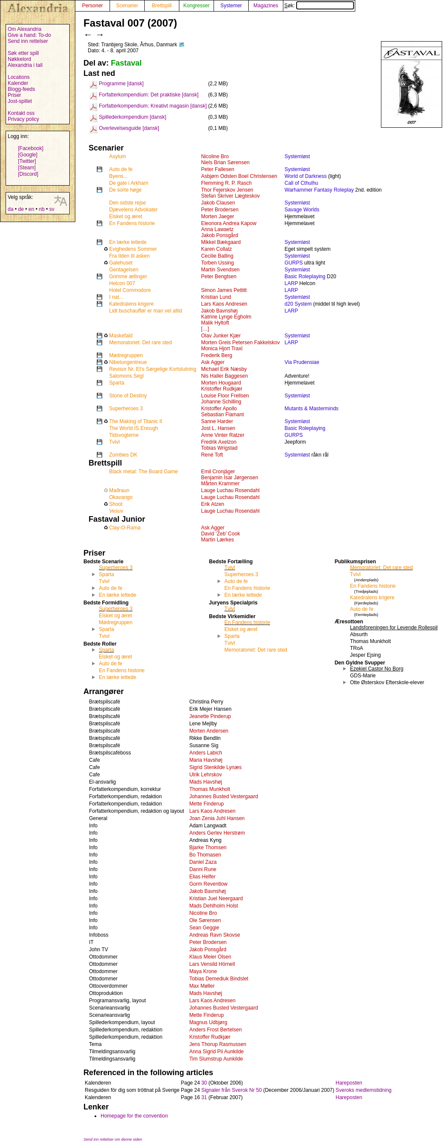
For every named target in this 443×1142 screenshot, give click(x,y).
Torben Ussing (217, 263)
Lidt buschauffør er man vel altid (145, 311)
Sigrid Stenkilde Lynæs (215, 767)
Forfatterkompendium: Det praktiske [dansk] (149, 95)
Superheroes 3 (126, 409)
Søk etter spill (23, 53)
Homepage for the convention (134, 1116)
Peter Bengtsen (219, 276)
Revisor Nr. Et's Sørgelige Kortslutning (152, 369)
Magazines (265, 6)
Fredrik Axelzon (219, 442)
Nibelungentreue (128, 362)
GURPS (294, 263)
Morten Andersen (208, 731)
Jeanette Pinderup (210, 716)
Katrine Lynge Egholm (226, 317)
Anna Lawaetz (217, 229)
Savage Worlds (302, 210)
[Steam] (27, 168)
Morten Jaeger (217, 216)
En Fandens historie (132, 223)
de (21, 209)
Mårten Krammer (220, 484)
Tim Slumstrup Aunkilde (216, 1059)
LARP (291, 283)
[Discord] (28, 174)
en (31, 209)
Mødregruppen (126, 355)
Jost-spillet (20, 101)
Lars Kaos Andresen (224, 304)
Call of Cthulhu (301, 183)
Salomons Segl (126, 376)
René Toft (212, 455)
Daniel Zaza (203, 862)
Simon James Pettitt (224, 290)
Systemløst (297, 156)
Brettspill (162, 6)
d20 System (298, 304)
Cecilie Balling (217, 256)
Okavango (121, 497)
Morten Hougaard (221, 383)
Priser (14, 95)
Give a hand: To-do (29, 35)
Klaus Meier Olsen (210, 957)
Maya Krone (203, 971)
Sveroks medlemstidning (364, 1090)
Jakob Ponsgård (219, 235)
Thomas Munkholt (209, 789)
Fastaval (126, 63)
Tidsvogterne (124, 435)
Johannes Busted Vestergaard (223, 796)
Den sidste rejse (127, 203)
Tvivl (114, 442)
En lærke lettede (127, 242)
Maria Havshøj (205, 760)
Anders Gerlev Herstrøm (217, 833)
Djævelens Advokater (133, 210)
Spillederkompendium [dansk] (132, 117)
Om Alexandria (25, 29)
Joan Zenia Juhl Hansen (216, 818)
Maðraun (119, 490)
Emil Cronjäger (218, 472)
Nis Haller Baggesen (224, 376)
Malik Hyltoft (215, 323)
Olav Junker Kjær (221, 336)
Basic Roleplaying (305, 276)
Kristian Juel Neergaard (216, 899)
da (10, 209)
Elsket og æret (125, 216)
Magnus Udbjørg (208, 1022)
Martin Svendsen (220, 270)
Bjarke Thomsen (207, 847)
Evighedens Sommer (133, 249)
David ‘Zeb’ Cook (220, 534)
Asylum (117, 156)
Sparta (116, 383)
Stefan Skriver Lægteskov (230, 196)
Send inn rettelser (28, 41)
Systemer (231, 6)
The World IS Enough (133, 428)
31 (204, 1097)
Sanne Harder (217, 421)
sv (51, 209)
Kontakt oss (21, 113)
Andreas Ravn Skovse (214, 935)
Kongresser (196, 6)
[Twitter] (27, 161)
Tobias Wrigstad (219, 448)
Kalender (18, 83)
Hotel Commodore (130, 290)
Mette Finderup (206, 804)
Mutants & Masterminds (312, 409)
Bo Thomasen (205, 855)
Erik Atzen (212, 504)
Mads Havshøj (205, 782)
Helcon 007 (122, 283)
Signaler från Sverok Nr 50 (231, 1090)
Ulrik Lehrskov (205, 775)
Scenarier (127, 6)
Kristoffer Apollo (219, 409)
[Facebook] (30, 148)
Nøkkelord (19, 59)
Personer (92, 6)
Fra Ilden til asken (129, 256)
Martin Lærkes (217, 540)
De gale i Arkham (128, 183)
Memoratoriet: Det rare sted (140, 343)
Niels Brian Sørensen (225, 162)
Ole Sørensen (205, 920)
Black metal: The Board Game (143, 472)
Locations (19, 77)
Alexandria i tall (25, 65)
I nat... (116, 297)
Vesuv (116, 511)
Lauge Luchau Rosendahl (230, 490)
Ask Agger (213, 362)
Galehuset (121, 263)
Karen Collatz (216, 249)
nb (42, 209)
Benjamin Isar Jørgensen (229, 478)
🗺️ (181, 45)
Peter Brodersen (219, 210)
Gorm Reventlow (208, 884)
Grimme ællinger (128, 276)
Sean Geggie (204, 928)
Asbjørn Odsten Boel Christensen (239, 176)
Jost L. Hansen (218, 428)
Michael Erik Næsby (224, 369)
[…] (205, 329)
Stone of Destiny (128, 396)
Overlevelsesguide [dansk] (129, 128)
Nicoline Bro (215, 156)
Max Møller (201, 986)
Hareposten (349, 1083)
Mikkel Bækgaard (221, 242)
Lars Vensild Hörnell (212, 964)
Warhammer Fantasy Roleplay (319, 190)
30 (204, 1083)
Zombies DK (123, 455)
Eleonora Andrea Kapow (228, 223)
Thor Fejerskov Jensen (227, 190)
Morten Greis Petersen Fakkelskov (240, 343)
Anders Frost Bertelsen (215, 1030)
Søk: (319, 6)
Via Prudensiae (302, 362)
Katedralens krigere (131, 304)
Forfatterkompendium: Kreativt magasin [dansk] (153, 106)
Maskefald (121, 336)
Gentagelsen (123, 270)
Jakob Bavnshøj (219, 311)
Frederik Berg (216, 355)
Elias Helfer (202, 877)
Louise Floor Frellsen (225, 396)
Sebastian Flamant (222, 415)
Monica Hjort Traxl (222, 349)
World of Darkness (306, 176)
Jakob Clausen (218, 203)
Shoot (115, 504)
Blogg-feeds (21, 89)
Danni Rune (202, 869)
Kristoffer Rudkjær (221, 389)
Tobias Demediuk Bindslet (218, 979)
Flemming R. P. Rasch (226, 183)
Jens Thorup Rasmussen (217, 1044)
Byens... (118, 176)
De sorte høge (125, 190)
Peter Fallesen (217, 169)
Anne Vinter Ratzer (222, 435)
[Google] (27, 155)
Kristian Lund (216, 297)
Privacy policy (23, 119)
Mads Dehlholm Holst (213, 906)
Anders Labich (205, 753)
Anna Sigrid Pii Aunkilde (216, 1052)
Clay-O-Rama (124, 528)
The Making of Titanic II (135, 421)
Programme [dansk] (121, 84)
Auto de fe (121, 169)
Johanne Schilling (221, 402)
